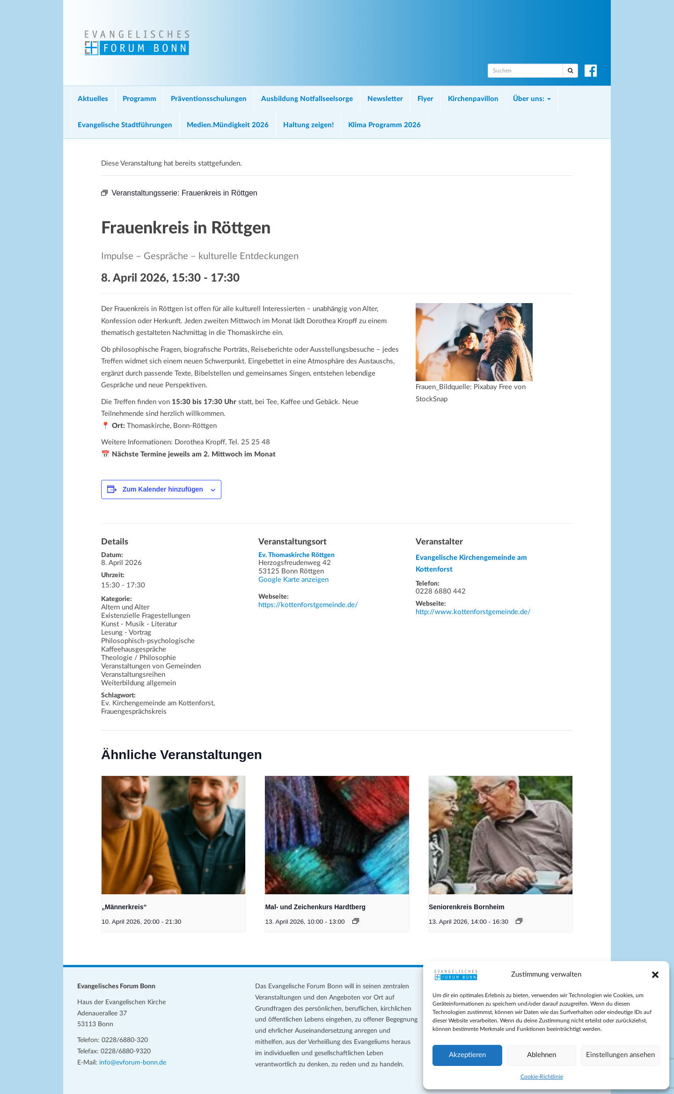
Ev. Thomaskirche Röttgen (296, 555)
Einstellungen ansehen (620, 1054)
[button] (655, 974)
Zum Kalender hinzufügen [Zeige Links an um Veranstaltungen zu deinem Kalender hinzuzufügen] (163, 489)
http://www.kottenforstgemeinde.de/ (473, 612)
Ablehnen (541, 1054)
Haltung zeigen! (308, 125)
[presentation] (173, 835)
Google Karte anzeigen (293, 579)
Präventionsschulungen (209, 98)
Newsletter (385, 98)
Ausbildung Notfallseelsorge (307, 98)
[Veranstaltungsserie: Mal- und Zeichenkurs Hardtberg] (355, 921)
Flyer (425, 98)
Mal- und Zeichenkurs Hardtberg (315, 907)
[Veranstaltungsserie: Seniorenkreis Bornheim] (519, 921)
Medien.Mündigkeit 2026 (228, 125)
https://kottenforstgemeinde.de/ (308, 605)
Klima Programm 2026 (384, 125)
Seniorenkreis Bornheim (467, 907)
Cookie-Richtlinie (541, 1077)
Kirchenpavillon (473, 98)
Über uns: (532, 98)
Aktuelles (93, 98)
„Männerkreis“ (124, 907)
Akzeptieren (467, 1054)
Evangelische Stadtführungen (125, 125)
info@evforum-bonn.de (132, 1062)
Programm (139, 98)
